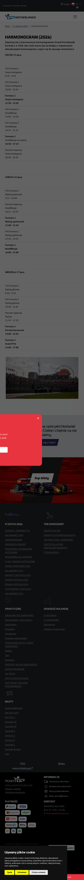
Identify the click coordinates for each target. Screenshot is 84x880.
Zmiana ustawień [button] (39, 872)
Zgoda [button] (9, 872)
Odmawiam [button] (21, 872)
